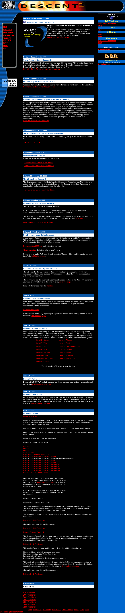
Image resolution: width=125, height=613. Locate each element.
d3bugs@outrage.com (45, 482)
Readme (50, 286)
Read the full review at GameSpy (36, 121)
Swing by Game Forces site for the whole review (41, 69)
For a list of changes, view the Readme (38, 222)
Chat (87, 610)
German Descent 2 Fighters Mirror (36, 472)
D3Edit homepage (38, 256)
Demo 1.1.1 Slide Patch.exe (34, 520)
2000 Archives (29, 604)
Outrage (26, 446)
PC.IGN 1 (27, 448)
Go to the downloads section (58, 37)
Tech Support (67, 610)
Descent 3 (37, 610)
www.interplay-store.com (41, 384)
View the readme (29, 250)
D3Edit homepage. (39, 316)
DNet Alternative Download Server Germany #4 (41, 470)
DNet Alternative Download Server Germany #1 (41, 464)
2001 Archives (29, 602)
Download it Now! (30, 416)
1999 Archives (29, 607)
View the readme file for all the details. (38, 163)
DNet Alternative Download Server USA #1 (39, 456)
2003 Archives (29, 597)
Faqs (76, 610)
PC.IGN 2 (27, 450)
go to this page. (81, 218)
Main (30, 610)
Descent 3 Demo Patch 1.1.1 (34, 532)
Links (82, 610)
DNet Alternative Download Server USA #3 (39, 460)
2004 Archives (29, 595)
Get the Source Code (32, 142)
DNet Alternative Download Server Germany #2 (41, 466)
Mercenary (47, 610)
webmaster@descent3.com (11, 612)
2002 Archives (29, 599)
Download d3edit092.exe (32, 246)
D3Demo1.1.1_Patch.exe (33, 544)
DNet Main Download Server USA (36, 454)
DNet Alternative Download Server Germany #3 (41, 468)
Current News (29, 592)
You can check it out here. (41, 403)
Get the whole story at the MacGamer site (39, 87)
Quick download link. (31, 310)
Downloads (56, 610)
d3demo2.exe (28, 452)
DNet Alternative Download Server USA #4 (39, 462)
